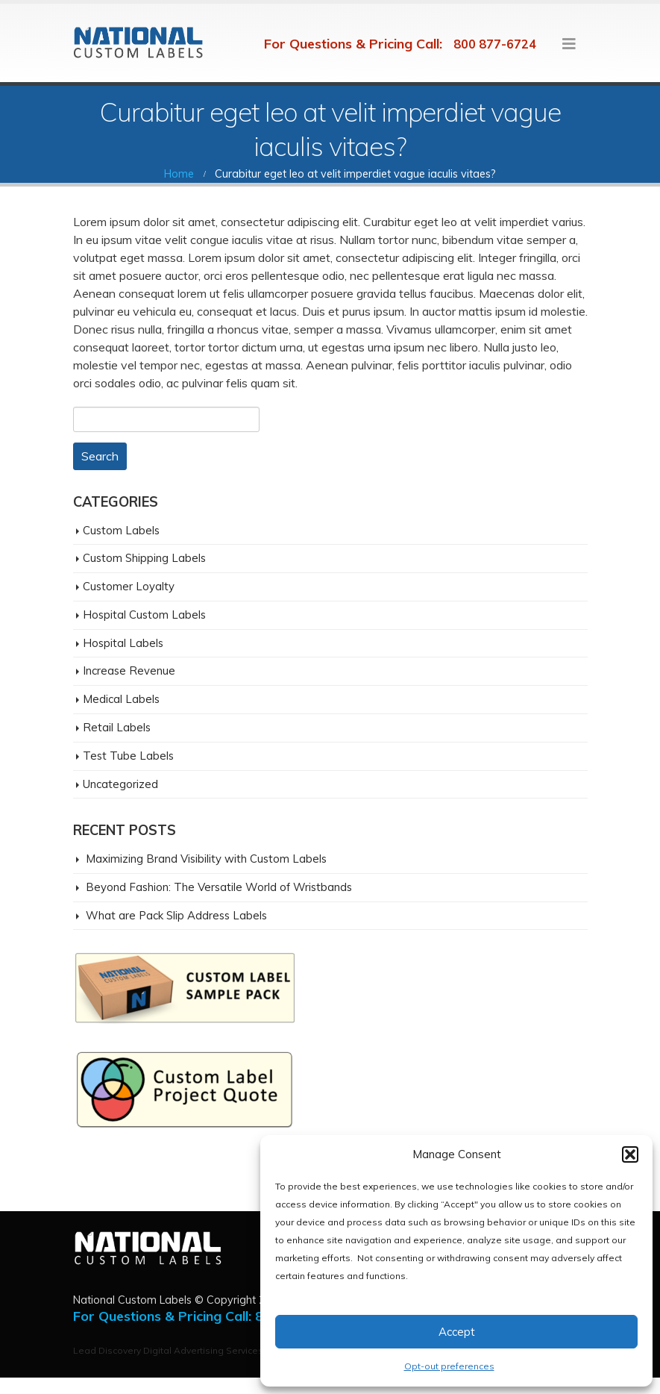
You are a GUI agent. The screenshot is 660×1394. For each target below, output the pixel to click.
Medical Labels (121, 699)
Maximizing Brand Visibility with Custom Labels (206, 858)
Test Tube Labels (128, 755)
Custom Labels (121, 530)
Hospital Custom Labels (144, 614)
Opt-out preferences (449, 1366)
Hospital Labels (123, 643)
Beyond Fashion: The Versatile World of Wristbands (219, 887)
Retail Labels (117, 727)
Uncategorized (120, 784)
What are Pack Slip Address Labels (176, 915)
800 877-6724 (494, 44)
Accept (457, 1332)
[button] (630, 1154)
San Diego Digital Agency (68, 1385)
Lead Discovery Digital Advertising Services (168, 1350)
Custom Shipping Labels (144, 558)
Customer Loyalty (129, 586)
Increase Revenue (129, 670)
